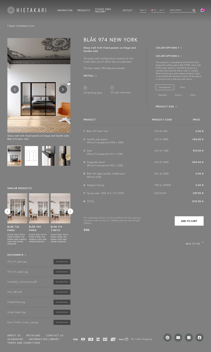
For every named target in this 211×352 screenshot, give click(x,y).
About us (14, 335)
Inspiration (65, 10)
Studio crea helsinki (103, 10)
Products (83, 10)
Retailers (34, 335)
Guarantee (15, 339)
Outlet (127, 10)
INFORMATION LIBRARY (44, 339)
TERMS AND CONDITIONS (23, 342)
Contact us (55, 335)
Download (62, 261)
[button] (17, 254)
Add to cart (189, 221)
